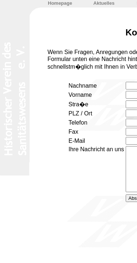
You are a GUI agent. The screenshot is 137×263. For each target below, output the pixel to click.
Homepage (60, 3)
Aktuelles (104, 3)
